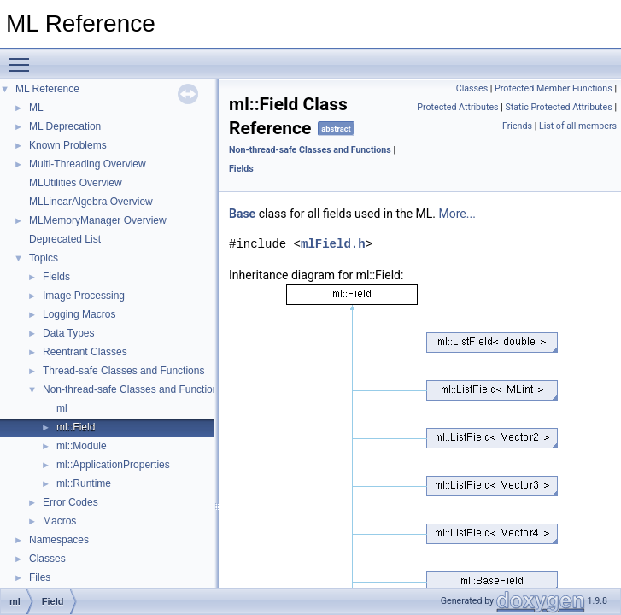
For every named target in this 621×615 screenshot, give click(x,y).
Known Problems (68, 145)
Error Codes (70, 502)
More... (457, 213)
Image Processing (84, 296)
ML (36, 108)
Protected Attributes (457, 107)
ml (61, 408)
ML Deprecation (65, 126)
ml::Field (75, 427)
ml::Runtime (83, 483)
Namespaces (59, 540)
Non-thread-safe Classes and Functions (133, 389)
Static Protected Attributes (558, 107)
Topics (43, 258)
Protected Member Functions (553, 88)
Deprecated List (65, 239)
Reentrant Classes (85, 352)
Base (242, 213)
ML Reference (47, 89)
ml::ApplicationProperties (113, 465)
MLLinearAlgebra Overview (91, 202)
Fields (56, 277)
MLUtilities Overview (75, 183)
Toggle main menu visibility (23, 57)
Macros (59, 521)
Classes (47, 559)
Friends (517, 126)
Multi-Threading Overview (87, 164)
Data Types (68, 333)
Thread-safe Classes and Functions (123, 371)
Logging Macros (79, 314)
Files (39, 577)
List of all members (578, 126)
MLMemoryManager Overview (98, 220)
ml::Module (81, 446)
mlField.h (333, 244)
